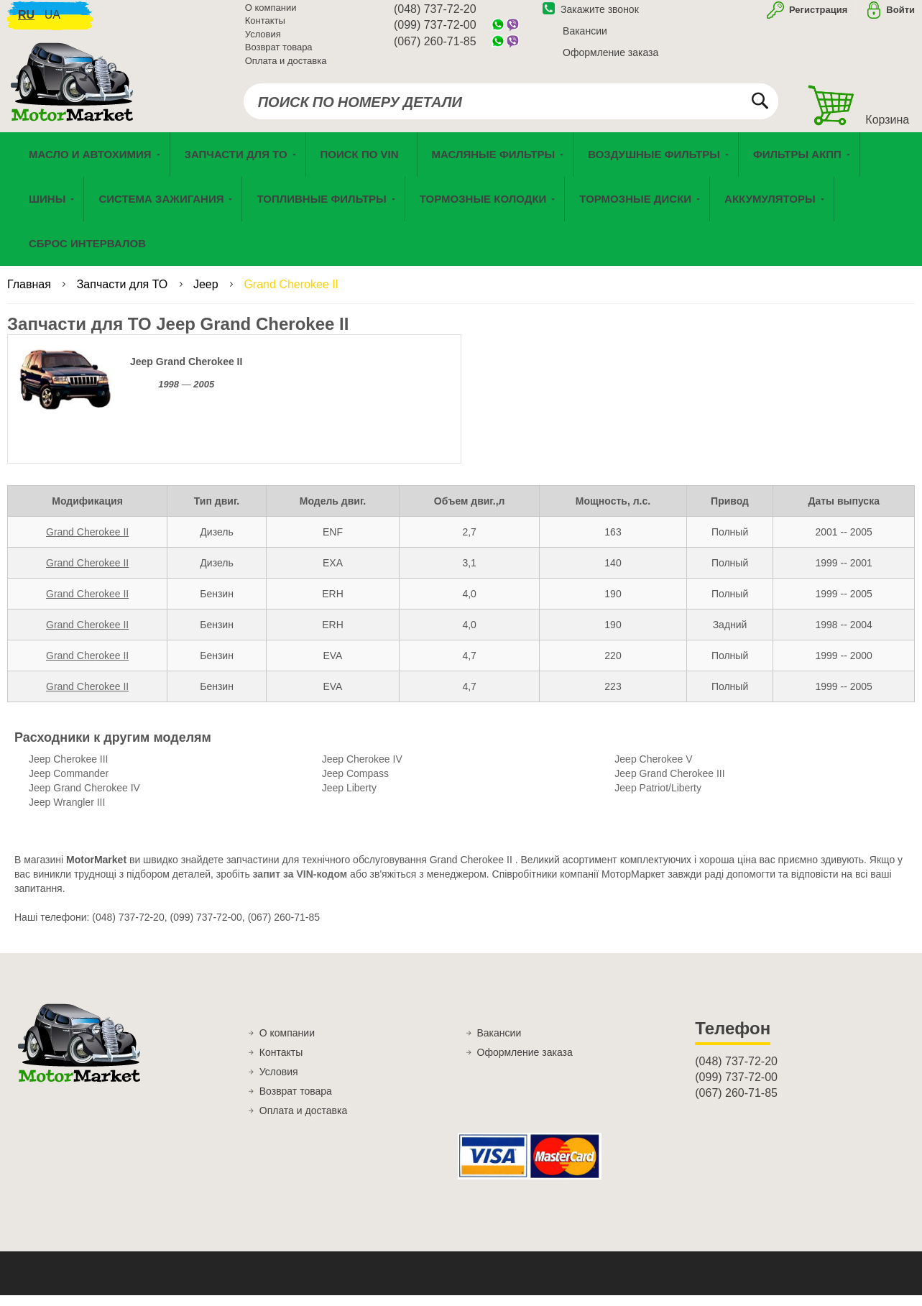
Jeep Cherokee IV (362, 770)
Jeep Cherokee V (653, 770)
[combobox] (511, 109)
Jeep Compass (355, 785)
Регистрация (816, 17)
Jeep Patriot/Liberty (657, 799)
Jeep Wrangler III (67, 813)
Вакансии (585, 38)
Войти (900, 17)
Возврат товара (279, 55)
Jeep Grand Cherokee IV (84, 799)
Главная (30, 296)
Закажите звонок (591, 16)
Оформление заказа (610, 59)
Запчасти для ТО (124, 296)
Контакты (265, 28)
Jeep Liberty (349, 799)
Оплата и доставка (286, 68)
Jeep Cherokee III (69, 770)
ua (52, 22)
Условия (263, 41)
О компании (271, 14)
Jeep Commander (69, 785)
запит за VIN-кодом (300, 885)
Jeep (207, 296)
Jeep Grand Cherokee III (669, 785)
